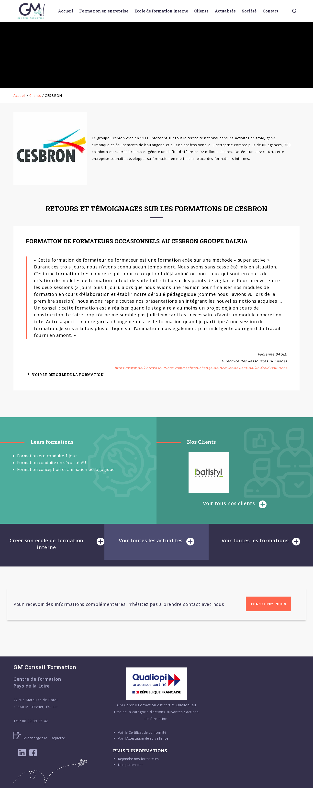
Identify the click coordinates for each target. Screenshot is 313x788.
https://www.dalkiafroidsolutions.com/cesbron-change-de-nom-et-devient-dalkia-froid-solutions (201, 368)
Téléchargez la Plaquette (39, 738)
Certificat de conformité (147, 732)
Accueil (19, 95)
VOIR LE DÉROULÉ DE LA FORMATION (68, 374)
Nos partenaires (130, 764)
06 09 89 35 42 (35, 721)
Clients (35, 95)
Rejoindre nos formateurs (138, 758)
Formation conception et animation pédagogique (66, 469)
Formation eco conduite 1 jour (47, 455)
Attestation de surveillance (147, 738)
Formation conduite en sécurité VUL (53, 462)
